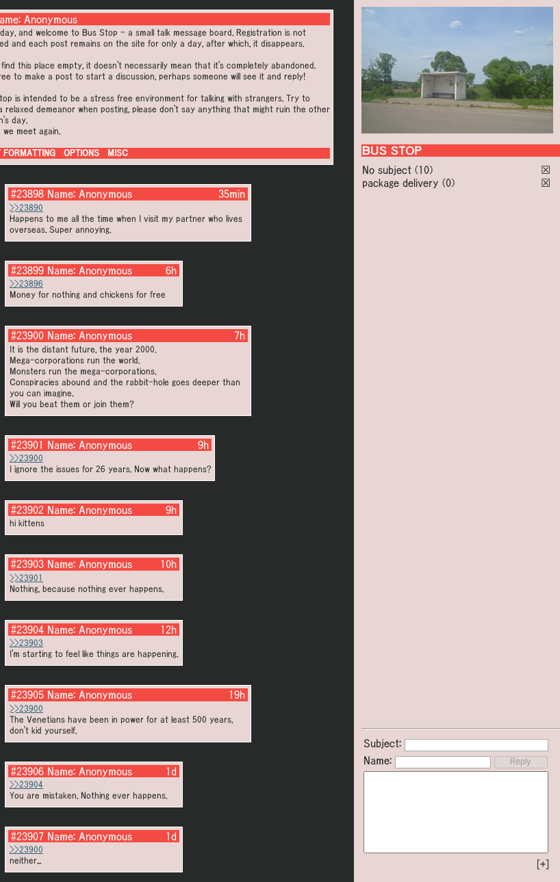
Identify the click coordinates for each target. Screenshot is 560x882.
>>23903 (26, 642)
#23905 (27, 694)
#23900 (27, 335)
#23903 (27, 563)
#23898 (27, 193)
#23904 (27, 629)
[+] (543, 864)
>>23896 (26, 283)
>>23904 (26, 784)
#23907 (27, 836)
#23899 (27, 270)
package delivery (400, 182)
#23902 (27, 509)
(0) (448, 182)
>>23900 (26, 458)
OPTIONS (81, 152)
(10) (424, 169)
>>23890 (26, 207)
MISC (117, 152)
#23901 (27, 444)
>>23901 (26, 577)
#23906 (27, 771)
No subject (388, 169)
